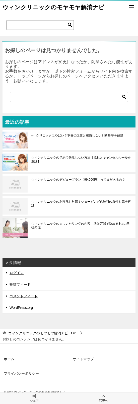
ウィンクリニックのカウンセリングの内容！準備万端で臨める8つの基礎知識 (80, 225)
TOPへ (103, 398)
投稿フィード (20, 285)
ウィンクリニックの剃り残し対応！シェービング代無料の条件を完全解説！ (81, 203)
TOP (42, 333)
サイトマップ (83, 359)
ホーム (9, 359)
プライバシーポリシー (21, 373)
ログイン (17, 273)
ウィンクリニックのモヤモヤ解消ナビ (53, 7)
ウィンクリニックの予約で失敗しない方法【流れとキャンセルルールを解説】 (81, 159)
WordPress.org (21, 308)
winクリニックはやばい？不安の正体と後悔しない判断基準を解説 (77, 135)
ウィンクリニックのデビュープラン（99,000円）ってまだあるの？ (78, 179)
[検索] (69, 97)
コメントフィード (24, 296)
